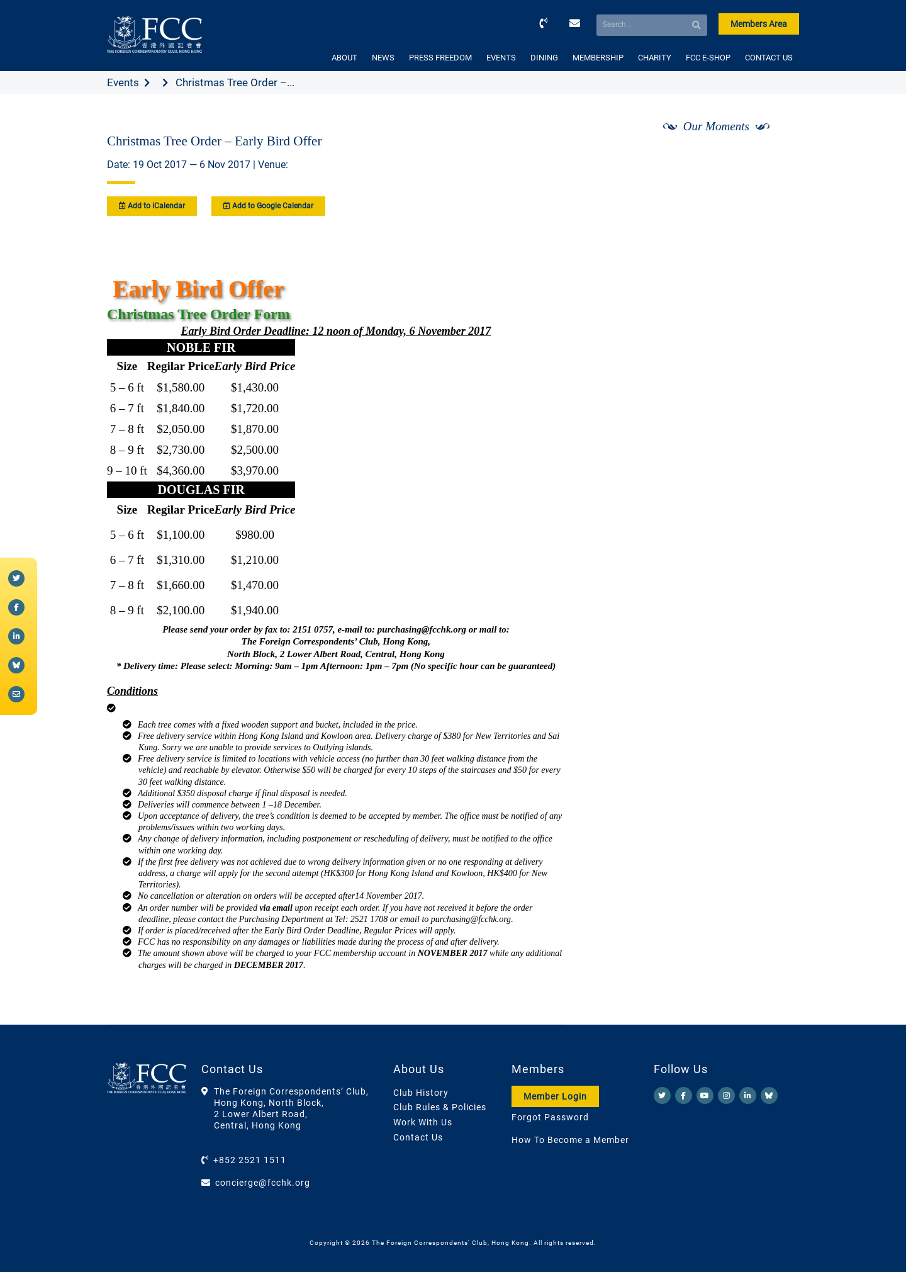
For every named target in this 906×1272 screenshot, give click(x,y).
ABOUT (344, 57)
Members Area (758, 24)
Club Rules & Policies (439, 1107)
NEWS (383, 57)
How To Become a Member (570, 1140)
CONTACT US (769, 57)
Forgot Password (550, 1117)
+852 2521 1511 (249, 1160)
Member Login (555, 1096)
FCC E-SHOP (708, 57)
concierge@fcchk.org (262, 1183)
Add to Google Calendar (268, 205)
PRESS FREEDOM (440, 57)
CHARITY (654, 57)
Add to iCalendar (152, 205)
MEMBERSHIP (598, 57)
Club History (421, 1093)
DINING (544, 57)
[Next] (776, 159)
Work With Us (422, 1122)
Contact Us (418, 1137)
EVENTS (501, 57)
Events (123, 82)
